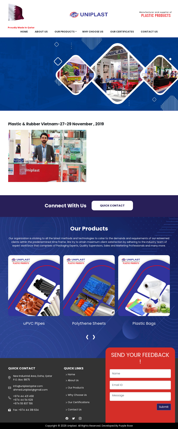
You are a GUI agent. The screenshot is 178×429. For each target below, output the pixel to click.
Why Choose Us (76, 395)
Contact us (149, 31)
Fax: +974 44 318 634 (26, 410)
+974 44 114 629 (23, 400)
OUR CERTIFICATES (122, 31)
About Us (72, 380)
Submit (164, 407)
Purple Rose (126, 425)
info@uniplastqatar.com (28, 386)
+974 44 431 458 (23, 396)
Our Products (65, 31)
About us (41, 31)
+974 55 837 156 (23, 403)
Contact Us (74, 409)
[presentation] (87, 336)
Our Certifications (78, 402)
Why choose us (92, 31)
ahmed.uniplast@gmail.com (30, 389)
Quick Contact (112, 206)
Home (24, 31)
